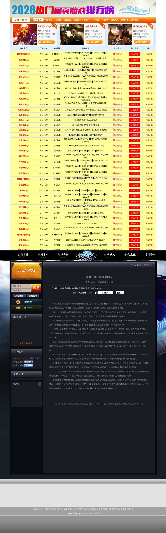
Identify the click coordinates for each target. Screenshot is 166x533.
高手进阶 (147, 265)
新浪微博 (66, 288)
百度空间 (98, 288)
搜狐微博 (73, 288)
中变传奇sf (23, 358)
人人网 (79, 288)
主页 (131, 265)
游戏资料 (138, 265)
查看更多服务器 (26, 343)
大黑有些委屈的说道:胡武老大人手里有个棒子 (125, 404)
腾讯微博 (85, 288)
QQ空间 (60, 288)
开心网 (92, 288)
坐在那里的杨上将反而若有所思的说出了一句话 (80, 404)
